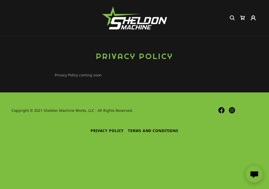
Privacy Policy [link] (107, 130)
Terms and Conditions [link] (153, 130)
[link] (134, 17)
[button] (253, 18)
